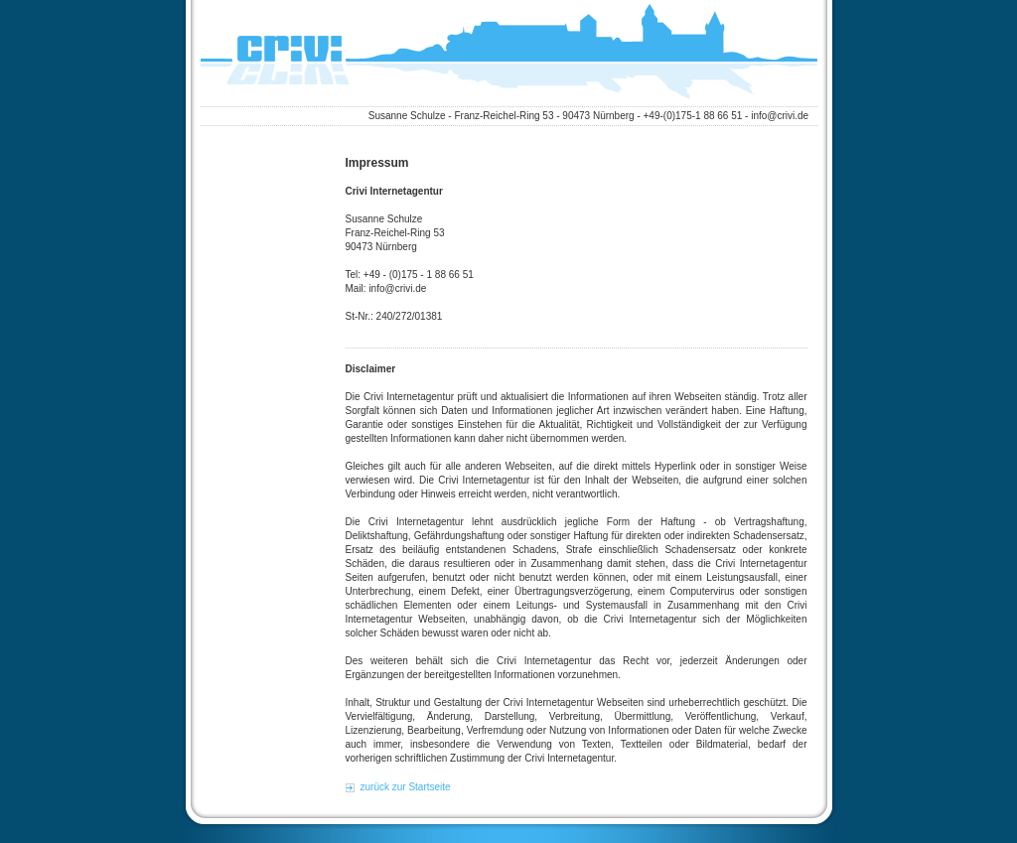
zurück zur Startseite (406, 786)
